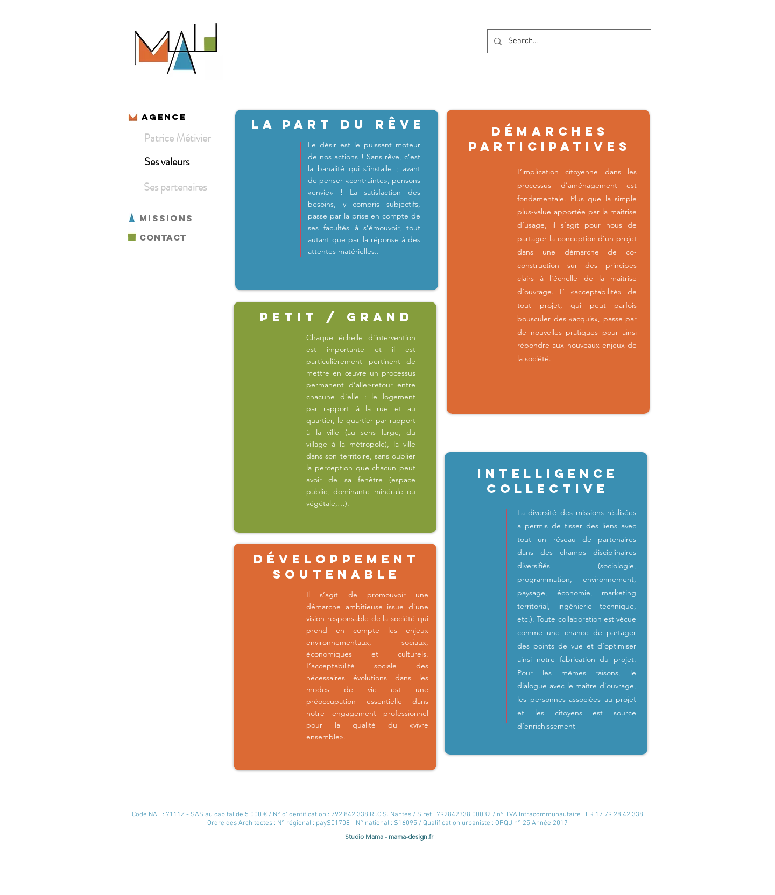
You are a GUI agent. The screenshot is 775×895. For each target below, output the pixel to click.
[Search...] (568, 41)
